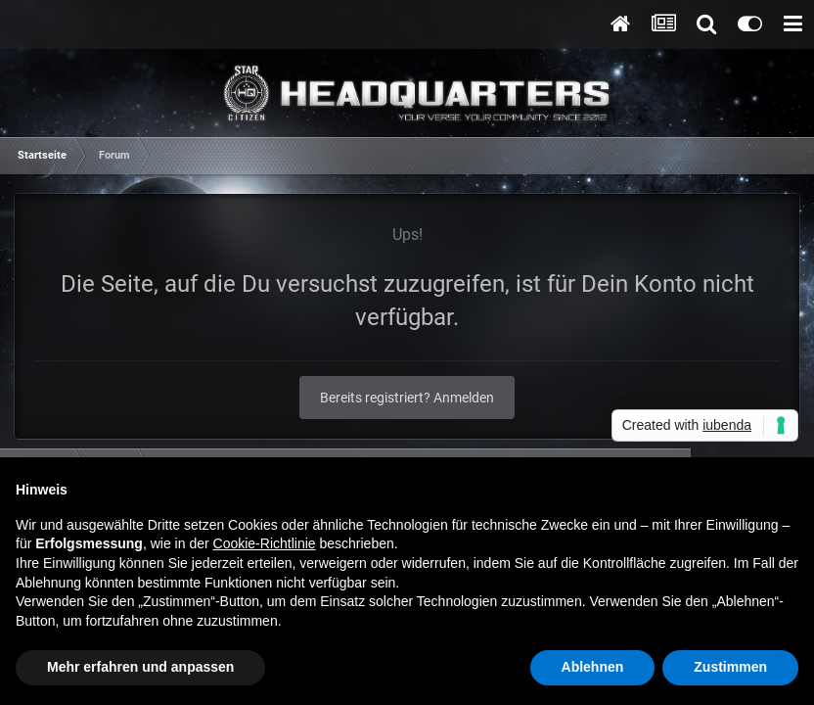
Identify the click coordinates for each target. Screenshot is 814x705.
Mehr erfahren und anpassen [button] (140, 667)
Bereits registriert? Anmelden (407, 397)
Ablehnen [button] (593, 667)
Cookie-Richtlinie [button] (264, 543)
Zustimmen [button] (730, 667)
